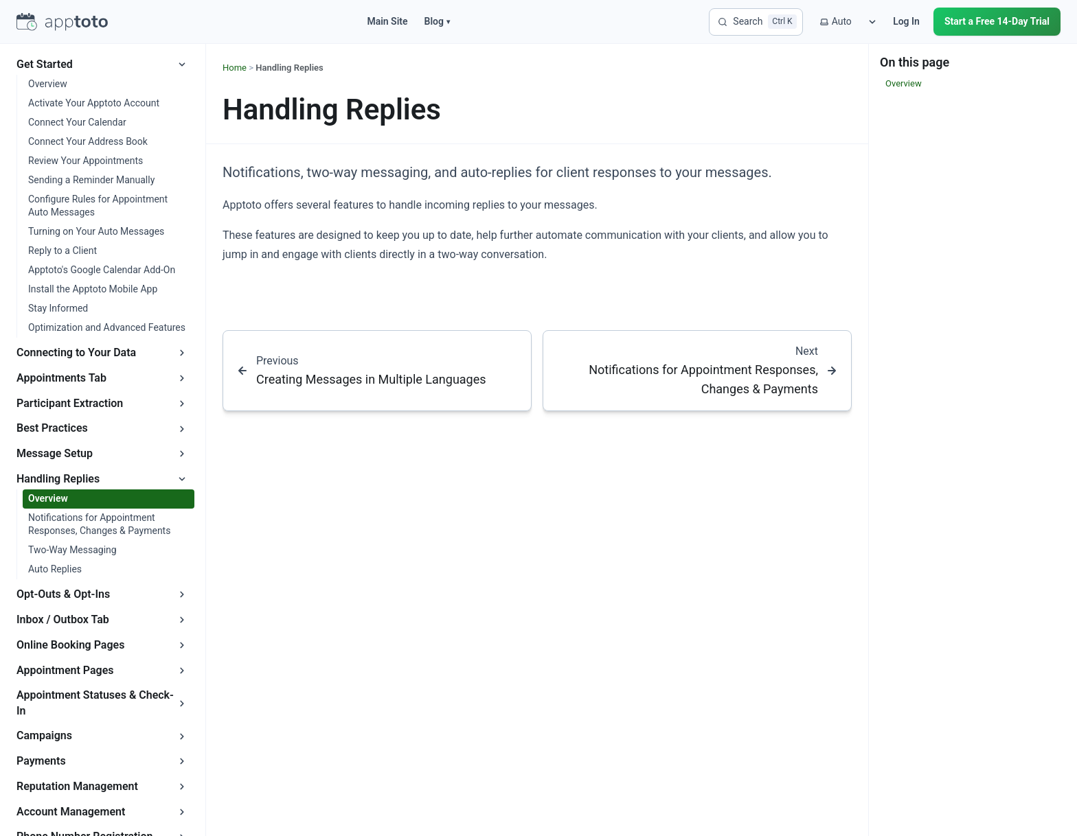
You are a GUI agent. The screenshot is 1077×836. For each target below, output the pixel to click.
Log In (906, 21)
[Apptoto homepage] (62, 22)
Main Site (387, 21)
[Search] (755, 22)
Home (235, 67)
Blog (437, 21)
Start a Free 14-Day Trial (997, 21)
